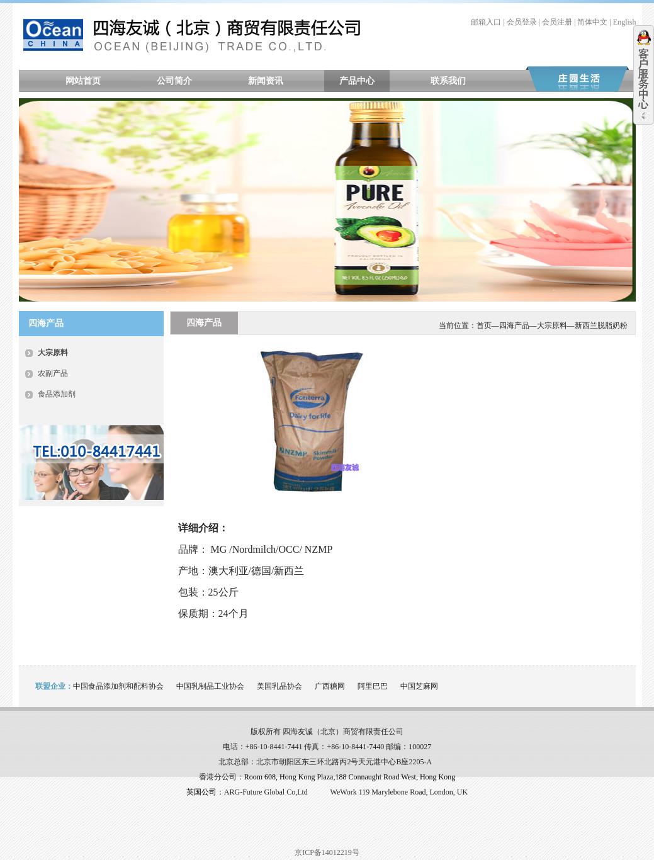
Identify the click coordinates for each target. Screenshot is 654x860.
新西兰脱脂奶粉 (601, 325)
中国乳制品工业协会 (210, 686)
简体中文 (592, 22)
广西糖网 (330, 686)
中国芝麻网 (419, 686)
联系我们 (448, 81)
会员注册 (557, 22)
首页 (484, 325)
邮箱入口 (486, 22)
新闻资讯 (265, 81)
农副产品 (53, 373)
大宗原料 (53, 352)
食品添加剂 (57, 394)
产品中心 (357, 81)
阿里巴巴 (373, 686)
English (624, 22)
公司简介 (174, 81)
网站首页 (83, 81)
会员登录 (522, 22)
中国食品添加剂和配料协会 (118, 686)
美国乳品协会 (279, 686)
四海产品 (514, 325)
